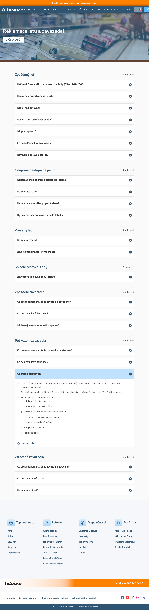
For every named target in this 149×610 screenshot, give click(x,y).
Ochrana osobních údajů (83, 597)
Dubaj (10, 536)
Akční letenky (50, 530)
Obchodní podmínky (28, 597)
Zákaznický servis (88, 530)
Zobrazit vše (13, 552)
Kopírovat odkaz (28, 443)
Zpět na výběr (13, 39)
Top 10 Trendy (50, 552)
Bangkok (11, 547)
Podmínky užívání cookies (55, 597)
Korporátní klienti (123, 530)
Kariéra (82, 547)
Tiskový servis (86, 541)
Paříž (9, 530)
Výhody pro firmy (123, 536)
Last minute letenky (53, 547)
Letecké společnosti (53, 558)
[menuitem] (25, 9)
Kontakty (83, 536)
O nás (82, 552)
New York (12, 541)
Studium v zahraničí (53, 563)
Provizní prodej (122, 547)
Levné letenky (50, 536)
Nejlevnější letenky (52, 541)
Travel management (125, 541)
